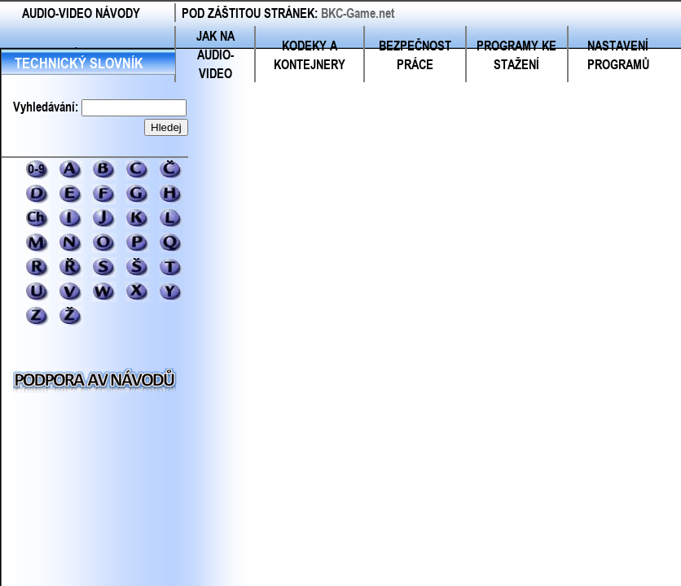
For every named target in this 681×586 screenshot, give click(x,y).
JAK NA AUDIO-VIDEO (215, 54)
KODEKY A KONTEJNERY (309, 54)
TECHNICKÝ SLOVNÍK (79, 62)
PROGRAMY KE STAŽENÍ (516, 54)
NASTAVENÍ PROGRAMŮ (618, 54)
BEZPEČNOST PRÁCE (415, 54)
